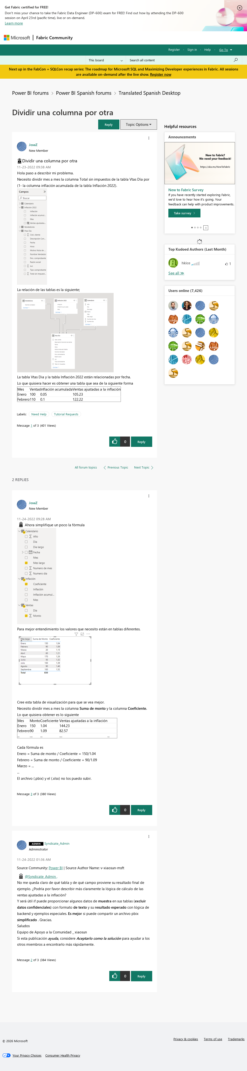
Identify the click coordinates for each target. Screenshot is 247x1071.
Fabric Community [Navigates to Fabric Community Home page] (54, 37)
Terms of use (213, 1039)
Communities (146, 38)
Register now (160, 74)
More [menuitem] (184, 38)
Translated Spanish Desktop (149, 92)
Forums (83, 38)
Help (207, 49)
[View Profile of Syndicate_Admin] (56, 843)
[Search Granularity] (106, 60)
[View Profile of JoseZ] (33, 144)
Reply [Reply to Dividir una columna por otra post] (141, 442)
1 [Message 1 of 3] (31, 425)
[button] (108, 124)
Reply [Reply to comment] (141, 810)
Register (174, 49)
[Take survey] (184, 213)
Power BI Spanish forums (83, 92)
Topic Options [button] (137, 124)
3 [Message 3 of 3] (31, 794)
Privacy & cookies (185, 1039)
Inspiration (104, 38)
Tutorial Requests (66, 414)
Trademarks (236, 1039)
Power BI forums (30, 92)
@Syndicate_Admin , (41, 876)
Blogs (168, 38)
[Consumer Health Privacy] (62, 1055)
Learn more (14, 23)
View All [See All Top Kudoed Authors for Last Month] (176, 273)
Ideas (124, 38)
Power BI (56, 867)
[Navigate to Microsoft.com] (17, 37)
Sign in (192, 49)
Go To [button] (223, 50)
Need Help (39, 414)
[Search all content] (184, 60)
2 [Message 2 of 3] (31, 960)
